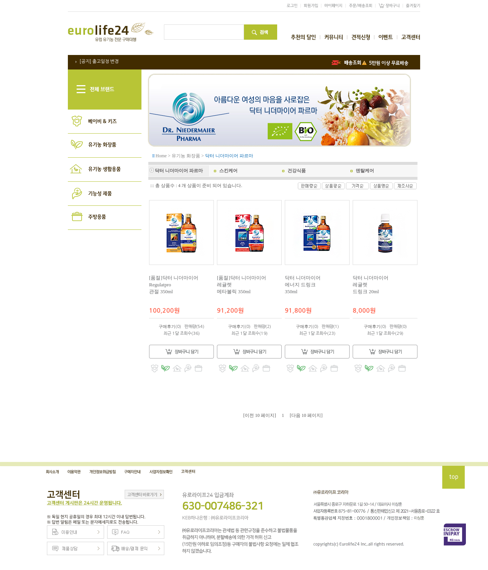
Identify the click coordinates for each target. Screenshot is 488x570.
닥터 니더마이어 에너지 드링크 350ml (303, 284)
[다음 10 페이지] (306, 415)
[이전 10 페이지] (259, 415)
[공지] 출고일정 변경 (99, 61)
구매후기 (167, 326)
